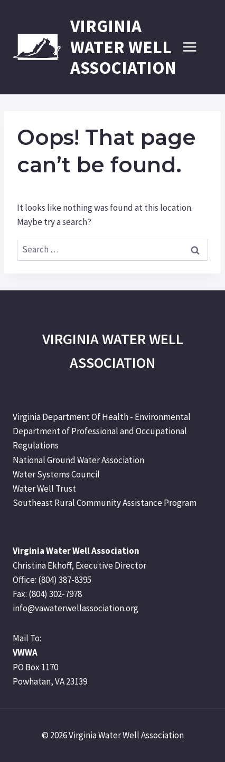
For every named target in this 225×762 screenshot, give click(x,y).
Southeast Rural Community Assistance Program (104, 503)
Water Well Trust (44, 488)
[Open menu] (194, 47)
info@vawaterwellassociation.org (75, 608)
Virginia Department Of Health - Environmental (102, 417)
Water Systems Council (56, 474)
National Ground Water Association (78, 460)
